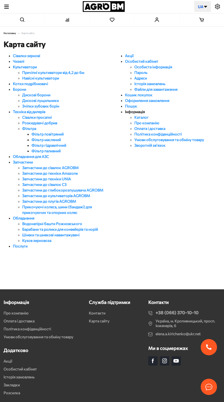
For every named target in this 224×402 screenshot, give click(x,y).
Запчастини (23, 162)
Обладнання (23, 218)
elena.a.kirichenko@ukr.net (178, 334)
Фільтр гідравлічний (48, 145)
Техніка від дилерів (29, 111)
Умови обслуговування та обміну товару (169, 139)
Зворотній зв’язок (149, 145)
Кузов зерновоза (36, 240)
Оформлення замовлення (147, 100)
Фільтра (29, 128)
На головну (9, 33)
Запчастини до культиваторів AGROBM (56, 195)
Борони (19, 89)
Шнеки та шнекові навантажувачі (50, 235)
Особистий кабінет (141, 61)
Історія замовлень (149, 83)
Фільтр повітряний (47, 134)
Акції (129, 55)
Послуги (20, 246)
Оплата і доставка (149, 128)
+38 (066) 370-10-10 (177, 312)
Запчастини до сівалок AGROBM (50, 167)
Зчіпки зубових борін (40, 106)
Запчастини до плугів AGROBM (49, 201)
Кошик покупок (138, 95)
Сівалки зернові (26, 55)
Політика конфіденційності (158, 134)
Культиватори (25, 67)
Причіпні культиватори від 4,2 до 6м (53, 72)
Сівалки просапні (37, 117)
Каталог (141, 117)
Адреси (140, 78)
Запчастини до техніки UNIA (46, 179)
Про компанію (146, 123)
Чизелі (18, 61)
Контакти (97, 313)
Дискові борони (36, 95)
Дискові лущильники (40, 100)
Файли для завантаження (155, 89)
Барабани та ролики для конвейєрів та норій (60, 229)
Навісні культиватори (40, 78)
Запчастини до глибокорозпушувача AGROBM (62, 190)
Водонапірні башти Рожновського (52, 223)
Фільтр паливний (46, 151)
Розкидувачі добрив (39, 123)
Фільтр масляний (46, 139)
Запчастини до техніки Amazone (50, 173)
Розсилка (11, 393)
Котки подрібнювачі (30, 83)
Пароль (140, 72)
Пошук (131, 106)
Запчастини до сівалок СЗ (44, 184)
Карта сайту (99, 321)
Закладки (11, 385)
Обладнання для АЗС (31, 156)
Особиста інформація (153, 67)
